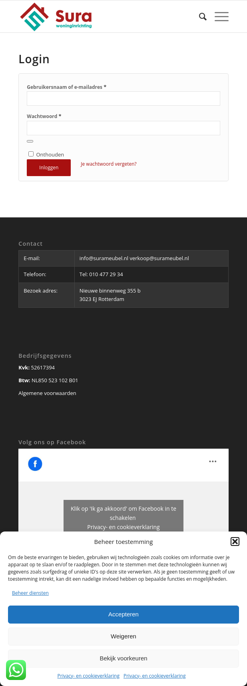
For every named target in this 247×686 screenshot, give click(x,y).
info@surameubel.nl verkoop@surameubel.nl (135, 258)
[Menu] (218, 16)
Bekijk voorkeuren (123, 658)
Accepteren (123, 614)
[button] (235, 542)
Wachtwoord (44, 116)
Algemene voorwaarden (47, 393)
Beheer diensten (30, 593)
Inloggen (48, 167)
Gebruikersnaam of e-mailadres (66, 86)
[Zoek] (199, 16)
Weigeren (123, 636)
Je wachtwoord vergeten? (108, 163)
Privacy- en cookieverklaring (89, 675)
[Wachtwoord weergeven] (30, 141)
